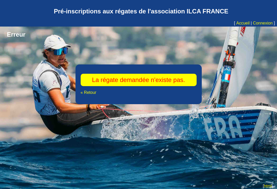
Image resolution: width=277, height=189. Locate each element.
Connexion (263, 23)
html (268, 186)
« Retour (88, 92)
